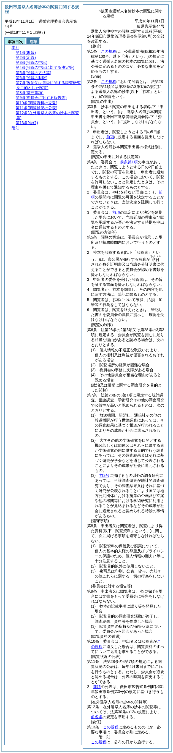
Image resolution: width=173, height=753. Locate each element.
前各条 (96, 717)
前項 (110, 137)
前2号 (104, 475)
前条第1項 (129, 162)
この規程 (108, 51)
